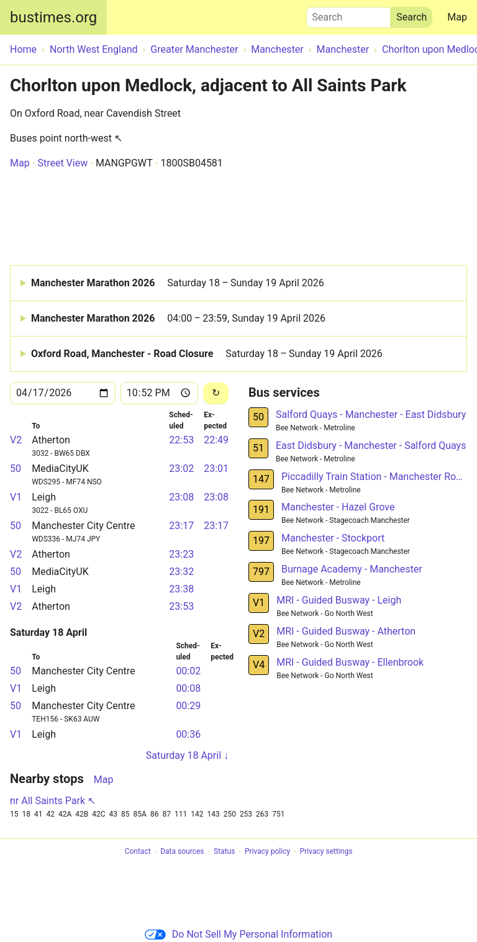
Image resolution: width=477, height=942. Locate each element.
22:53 (181, 440)
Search (348, 14)
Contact (138, 852)
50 (15, 468)
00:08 (188, 688)
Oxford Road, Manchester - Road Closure (207, 353)
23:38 (181, 589)
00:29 (188, 706)
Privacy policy (267, 852)
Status (224, 852)
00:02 (188, 671)
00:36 (188, 734)
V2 (16, 440)
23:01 (216, 468)
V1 (16, 497)
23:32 (181, 571)
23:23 (181, 554)
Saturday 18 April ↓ (187, 755)
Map (457, 17)
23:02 (181, 468)
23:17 (181, 526)
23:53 (181, 606)
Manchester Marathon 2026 (177, 283)
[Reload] (216, 393)
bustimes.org (53, 17)
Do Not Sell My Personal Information (238, 934)
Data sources (182, 852)
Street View (62, 163)
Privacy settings (326, 852)
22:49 (216, 440)
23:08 (181, 497)
